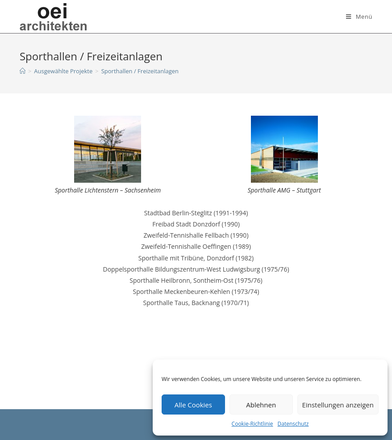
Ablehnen (261, 404)
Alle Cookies (193, 404)
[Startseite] (22, 71)
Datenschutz (293, 423)
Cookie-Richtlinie (252, 423)
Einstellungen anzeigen (338, 404)
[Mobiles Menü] (359, 16)
